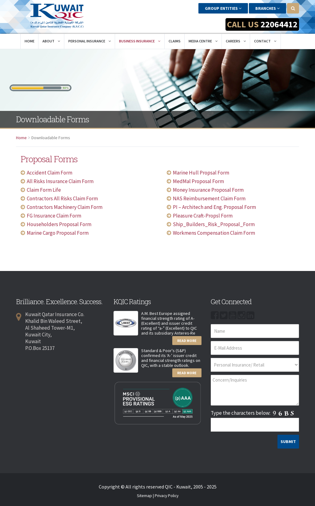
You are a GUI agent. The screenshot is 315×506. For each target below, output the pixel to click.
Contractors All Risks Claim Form (62, 198)
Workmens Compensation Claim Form (214, 232)
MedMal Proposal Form (198, 181)
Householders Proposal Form (59, 224)
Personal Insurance (89, 40)
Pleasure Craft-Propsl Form (203, 215)
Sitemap (144, 495)
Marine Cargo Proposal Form (58, 232)
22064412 (279, 24)
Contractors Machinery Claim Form (64, 206)
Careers (236, 40)
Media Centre (203, 40)
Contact (265, 40)
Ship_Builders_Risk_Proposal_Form (214, 224)
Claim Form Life (44, 189)
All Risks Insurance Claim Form (60, 181)
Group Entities (223, 8)
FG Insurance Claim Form (54, 215)
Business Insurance (140, 40)
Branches (267, 8)
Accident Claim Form (49, 172)
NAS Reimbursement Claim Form (209, 198)
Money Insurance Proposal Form (208, 189)
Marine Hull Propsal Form (201, 172)
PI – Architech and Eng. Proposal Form (214, 206)
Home (29, 40)
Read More (187, 340)
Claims (175, 40)
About (51, 40)
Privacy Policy (166, 495)
